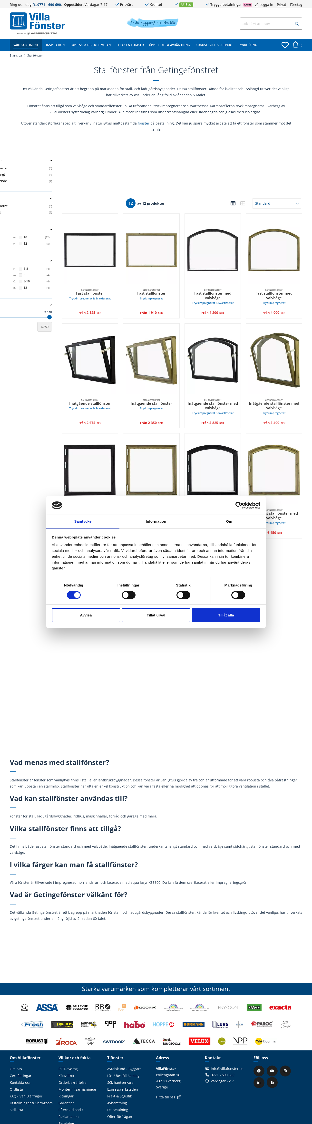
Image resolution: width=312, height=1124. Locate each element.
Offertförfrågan (119, 1093)
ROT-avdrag (68, 1046)
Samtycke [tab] (83, 521)
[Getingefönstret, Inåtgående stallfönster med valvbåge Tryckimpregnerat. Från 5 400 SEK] (277, 348)
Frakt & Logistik (131, 45)
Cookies (64, 1114)
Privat (281, 4)
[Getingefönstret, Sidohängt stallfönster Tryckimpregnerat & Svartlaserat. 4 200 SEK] (112, 450)
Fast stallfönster (112, 286)
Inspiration (55, 45)
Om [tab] (229, 521)
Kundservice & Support (214, 45)
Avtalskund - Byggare (124, 1046)
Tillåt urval (156, 615)
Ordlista (16, 1066)
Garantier (66, 1080)
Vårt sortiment (25, 45)
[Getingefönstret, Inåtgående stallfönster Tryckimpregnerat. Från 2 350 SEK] (167, 348)
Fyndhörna (248, 45)
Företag (296, 4)
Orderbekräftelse (72, 1059)
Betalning (66, 1100)
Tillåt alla (226, 615)
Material (44, 198)
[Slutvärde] (70, 327)
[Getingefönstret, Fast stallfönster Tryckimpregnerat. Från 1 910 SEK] (167, 246)
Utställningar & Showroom (31, 1080)
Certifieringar (20, 1052)
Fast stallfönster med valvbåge (222, 288)
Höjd (44, 261)
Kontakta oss (20, 1059)
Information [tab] (156, 521)
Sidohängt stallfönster (112, 490)
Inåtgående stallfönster (112, 388)
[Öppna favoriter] (285, 45)
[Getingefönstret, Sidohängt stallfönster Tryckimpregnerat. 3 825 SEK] (167, 450)
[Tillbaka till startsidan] (37, 20)
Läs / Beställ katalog (123, 1052)
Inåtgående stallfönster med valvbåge (222, 390)
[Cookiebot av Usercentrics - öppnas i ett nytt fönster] (239, 505)
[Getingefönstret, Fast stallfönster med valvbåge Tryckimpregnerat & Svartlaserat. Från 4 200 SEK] (222, 246)
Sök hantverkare (120, 1059)
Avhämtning (117, 1080)
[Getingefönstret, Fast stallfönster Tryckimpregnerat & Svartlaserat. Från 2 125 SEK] (112, 246)
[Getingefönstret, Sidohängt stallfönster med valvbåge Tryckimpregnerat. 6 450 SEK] (277, 450)
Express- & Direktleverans (91, 45)
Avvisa (86, 615)
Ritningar (66, 1073)
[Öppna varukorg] (296, 46)
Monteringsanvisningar (77, 1066)
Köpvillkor (66, 1052)
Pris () (44, 305)
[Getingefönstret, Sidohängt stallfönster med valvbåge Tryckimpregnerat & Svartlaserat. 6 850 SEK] (222, 450)
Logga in (266, 4)
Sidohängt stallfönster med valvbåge (222, 493)
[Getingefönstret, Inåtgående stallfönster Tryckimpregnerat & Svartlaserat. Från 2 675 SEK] (112, 348)
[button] (233, 203)
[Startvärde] (17, 327)
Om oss (16, 1046)
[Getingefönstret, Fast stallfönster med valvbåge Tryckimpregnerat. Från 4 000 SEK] (277, 246)
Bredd (44, 229)
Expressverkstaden (122, 1066)
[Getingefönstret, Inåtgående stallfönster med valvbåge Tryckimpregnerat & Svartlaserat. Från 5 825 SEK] (222, 348)
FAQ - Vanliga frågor (26, 1073)
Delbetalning (117, 1087)
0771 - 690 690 (49, 4)
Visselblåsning (70, 1107)
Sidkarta (16, 1087)
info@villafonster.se (227, 1045)
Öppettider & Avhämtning (169, 45)
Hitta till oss (165, 1074)
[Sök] (297, 24)
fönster (143, 123)
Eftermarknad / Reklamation (70, 1090)
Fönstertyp (44, 161)
